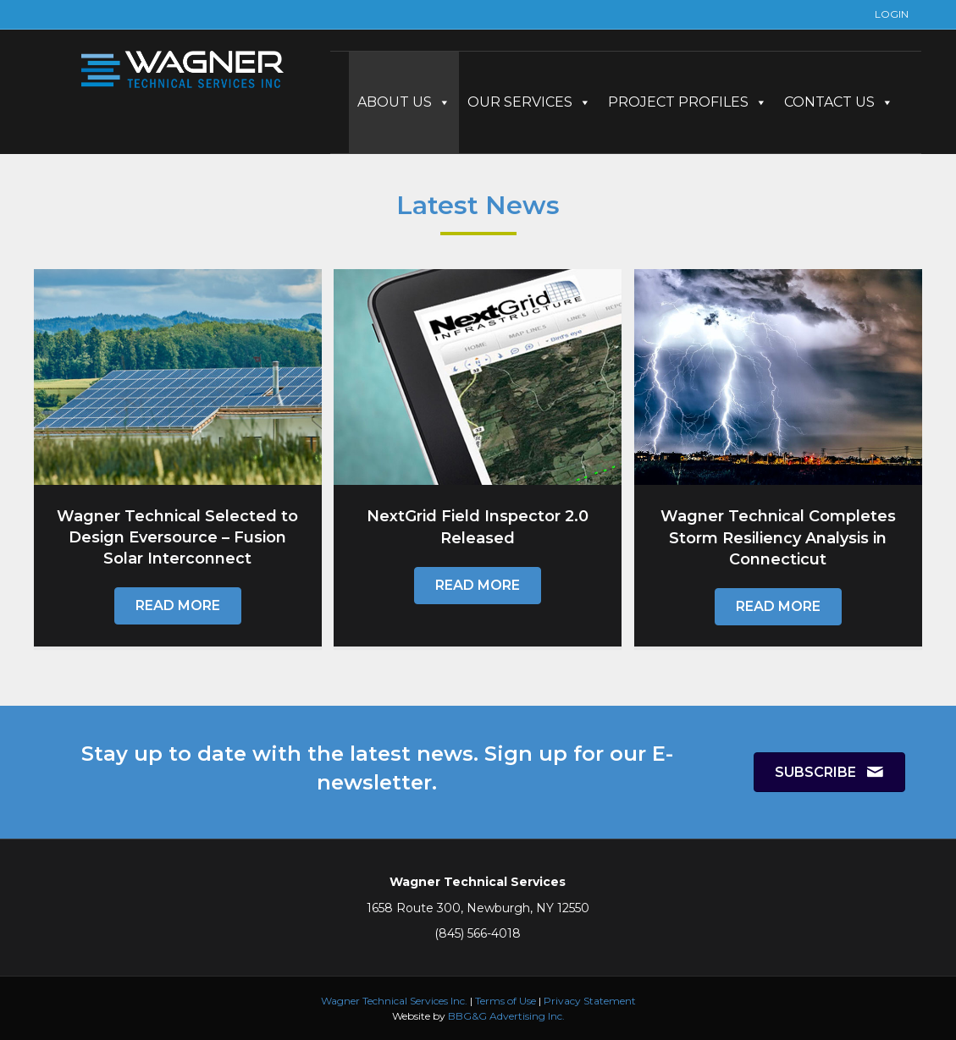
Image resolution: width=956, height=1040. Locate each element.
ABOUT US (403, 102)
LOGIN (892, 14)
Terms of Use (505, 1000)
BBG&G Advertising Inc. (506, 1016)
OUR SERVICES (529, 102)
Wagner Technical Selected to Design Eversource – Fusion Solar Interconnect (177, 537)
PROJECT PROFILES (687, 102)
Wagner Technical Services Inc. (394, 1000)
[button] (177, 606)
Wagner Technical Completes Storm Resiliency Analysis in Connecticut (778, 537)
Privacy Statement (590, 1000)
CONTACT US (838, 102)
